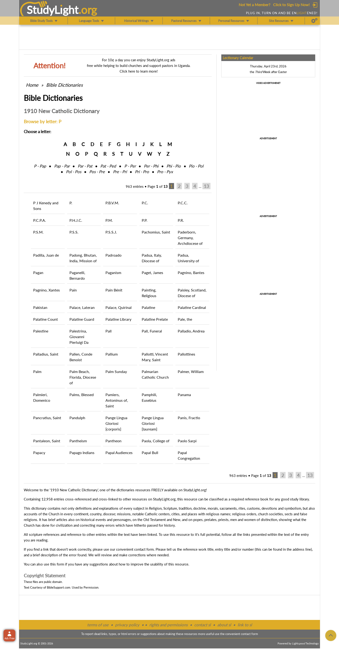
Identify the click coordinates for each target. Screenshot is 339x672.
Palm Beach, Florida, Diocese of (82, 377)
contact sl (202, 624)
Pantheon (113, 440)
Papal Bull (150, 452)
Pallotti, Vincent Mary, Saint (155, 357)
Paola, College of (156, 440)
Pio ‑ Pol (196, 166)
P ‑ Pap (40, 166)
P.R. (181, 220)
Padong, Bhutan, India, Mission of (83, 258)
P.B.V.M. (112, 203)
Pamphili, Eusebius (149, 397)
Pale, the (185, 319)
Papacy (39, 452)
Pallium (111, 354)
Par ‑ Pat (85, 166)
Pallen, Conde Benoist (80, 357)
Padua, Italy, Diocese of (152, 258)
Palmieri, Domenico (41, 397)
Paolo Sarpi (187, 440)
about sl (224, 624)
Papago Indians (81, 452)
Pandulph (77, 417)
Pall (108, 331)
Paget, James (152, 272)
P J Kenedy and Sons (45, 206)
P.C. (145, 203)
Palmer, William (191, 371)
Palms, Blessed (81, 394)
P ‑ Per (130, 166)
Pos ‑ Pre (97, 171)
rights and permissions (168, 624)
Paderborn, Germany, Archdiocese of (190, 238)
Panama (184, 394)
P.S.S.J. (111, 232)
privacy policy (127, 624)
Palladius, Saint (45, 354)
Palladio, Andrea (191, 331)
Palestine (40, 331)
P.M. (109, 220)
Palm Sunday (116, 371)
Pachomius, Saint (156, 232)
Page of (158, 186)
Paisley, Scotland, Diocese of (192, 293)
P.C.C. (183, 203)
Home (32, 85)
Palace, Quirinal (118, 307)
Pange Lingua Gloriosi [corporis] (116, 423)
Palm (37, 371)
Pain (73, 290)
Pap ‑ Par (62, 166)
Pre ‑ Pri (120, 171)
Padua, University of (188, 258)
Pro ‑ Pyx (165, 171)
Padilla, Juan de (46, 255)
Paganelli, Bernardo (77, 275)
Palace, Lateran (82, 307)
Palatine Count (45, 319)
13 (206, 186)
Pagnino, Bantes (191, 272)
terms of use (98, 624)
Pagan (38, 272)
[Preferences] (314, 20)
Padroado (113, 255)
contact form (144, 549)
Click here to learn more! (139, 71)
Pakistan (40, 307)
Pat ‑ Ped (108, 166)
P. (70, 203)
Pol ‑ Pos (73, 171)
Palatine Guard (81, 319)
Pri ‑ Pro (142, 171)
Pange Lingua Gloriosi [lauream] (153, 423)
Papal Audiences (119, 452)
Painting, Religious (149, 293)
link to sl (245, 624)
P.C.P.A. (39, 220)
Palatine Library (118, 319)
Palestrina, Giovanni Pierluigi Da (79, 336)
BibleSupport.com (58, 587)
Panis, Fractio (189, 417)
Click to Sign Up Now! (291, 4)
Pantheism (78, 440)
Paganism (113, 272)
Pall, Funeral (152, 331)
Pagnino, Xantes (46, 290)
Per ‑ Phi (151, 166)
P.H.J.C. (75, 220)
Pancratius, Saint (47, 417)
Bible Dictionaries (64, 85)
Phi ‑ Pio (173, 166)
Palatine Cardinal (192, 307)
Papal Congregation (189, 455)
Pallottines (186, 354)
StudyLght (53, 9)
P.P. (144, 220)
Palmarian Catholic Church (155, 374)
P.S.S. (73, 232)
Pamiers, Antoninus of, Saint (116, 400)
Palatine (148, 307)
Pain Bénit (113, 290)
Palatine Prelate (155, 319)
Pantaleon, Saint (46, 440)
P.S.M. (38, 232)
